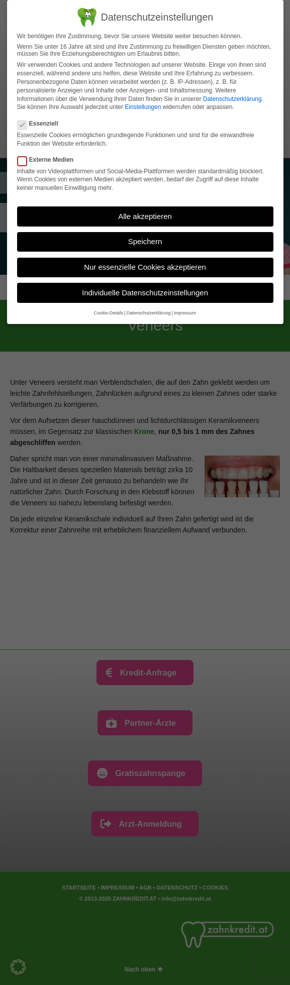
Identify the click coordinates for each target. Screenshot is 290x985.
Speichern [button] (145, 241)
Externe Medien (48, 159)
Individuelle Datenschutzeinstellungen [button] (145, 292)
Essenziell (41, 123)
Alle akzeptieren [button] (145, 216)
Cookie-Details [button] (109, 312)
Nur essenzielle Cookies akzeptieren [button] (145, 267)
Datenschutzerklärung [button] (149, 312)
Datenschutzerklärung (232, 98)
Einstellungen (143, 107)
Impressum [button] (185, 312)
